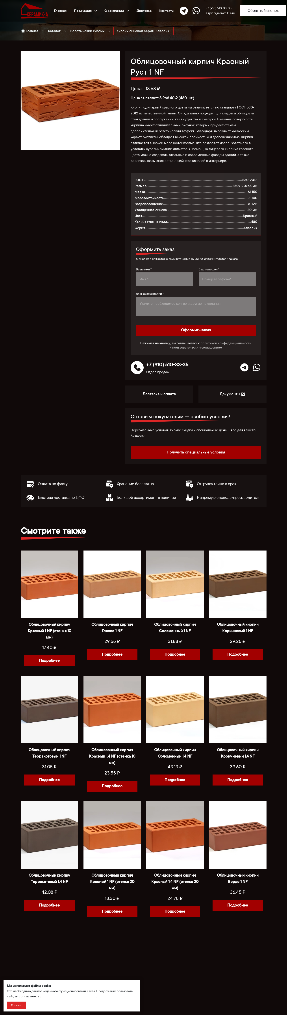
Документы (232, 394)
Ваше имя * (144, 269)
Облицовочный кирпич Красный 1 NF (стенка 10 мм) (49, 631)
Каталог (54, 31)
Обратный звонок (263, 10)
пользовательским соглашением (197, 347)
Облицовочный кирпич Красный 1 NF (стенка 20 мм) (112, 881)
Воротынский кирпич (87, 31)
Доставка (144, 11)
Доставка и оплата (159, 394)
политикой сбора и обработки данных (69, 996)
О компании (116, 10)
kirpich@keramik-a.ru (220, 13)
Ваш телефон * (208, 269)
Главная (60, 11)
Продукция (85, 10)
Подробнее (49, 660)
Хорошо (16, 1005)
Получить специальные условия (196, 452)
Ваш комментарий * (150, 294)
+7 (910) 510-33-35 (218, 8)
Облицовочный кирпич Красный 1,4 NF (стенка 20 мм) (174, 881)
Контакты (166, 11)
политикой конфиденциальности (226, 343)
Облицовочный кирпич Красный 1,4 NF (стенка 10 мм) (112, 756)
